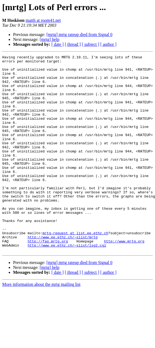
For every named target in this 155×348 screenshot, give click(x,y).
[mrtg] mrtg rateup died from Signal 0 (79, 34)
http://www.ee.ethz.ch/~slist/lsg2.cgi (67, 283)
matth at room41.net (43, 20)
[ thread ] (73, 44)
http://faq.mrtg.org (48, 278)
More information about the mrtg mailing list (41, 323)
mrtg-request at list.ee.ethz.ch (75, 268)
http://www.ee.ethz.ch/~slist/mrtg (63, 273)
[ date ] (57, 44)
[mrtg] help (49, 39)
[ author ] (108, 44)
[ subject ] (90, 44)
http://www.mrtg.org (124, 278)
